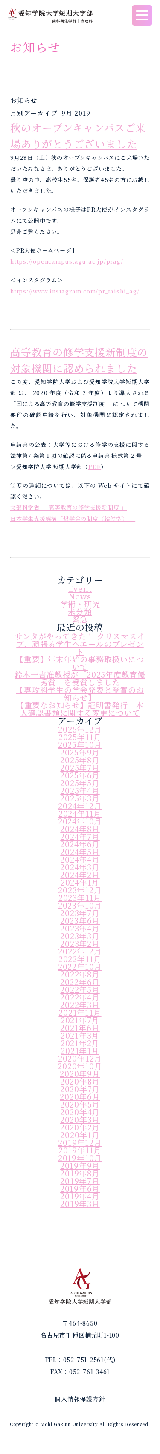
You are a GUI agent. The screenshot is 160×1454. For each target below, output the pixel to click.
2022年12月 (80, 951)
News (80, 596)
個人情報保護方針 (80, 1398)
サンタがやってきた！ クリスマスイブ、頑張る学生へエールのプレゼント (80, 643)
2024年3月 (79, 866)
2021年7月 (80, 1019)
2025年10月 (80, 744)
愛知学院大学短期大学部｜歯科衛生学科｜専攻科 (50, 15)
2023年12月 (80, 889)
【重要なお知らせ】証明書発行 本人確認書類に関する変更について (80, 708)
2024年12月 (80, 805)
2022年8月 (79, 974)
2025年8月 (79, 759)
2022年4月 (79, 996)
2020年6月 (80, 1096)
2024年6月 (80, 843)
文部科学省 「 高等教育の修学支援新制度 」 (68, 507)
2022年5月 (79, 989)
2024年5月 (79, 851)
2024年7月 (79, 836)
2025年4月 (79, 790)
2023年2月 (79, 943)
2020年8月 (80, 1081)
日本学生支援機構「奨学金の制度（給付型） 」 (72, 518)
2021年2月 (80, 1042)
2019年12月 (80, 1142)
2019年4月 (79, 1195)
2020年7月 (80, 1088)
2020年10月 (80, 1065)
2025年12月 (80, 729)
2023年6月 (80, 920)
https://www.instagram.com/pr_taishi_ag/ (74, 291)
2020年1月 (79, 1134)
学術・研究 (80, 603)
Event (80, 588)
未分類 (80, 611)
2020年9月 (80, 1073)
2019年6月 (80, 1188)
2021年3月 (80, 1035)
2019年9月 (80, 1165)
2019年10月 (80, 1157)
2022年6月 (80, 981)
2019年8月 (79, 1173)
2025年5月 (79, 782)
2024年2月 (79, 874)
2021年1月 (80, 1050)
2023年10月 (80, 905)
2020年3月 (80, 1119)
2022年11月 (80, 958)
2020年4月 (80, 1111)
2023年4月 (79, 928)
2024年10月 (80, 820)
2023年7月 (79, 912)
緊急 (80, 619)
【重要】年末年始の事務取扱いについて (80, 662)
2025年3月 (79, 798)
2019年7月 (79, 1180)
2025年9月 (80, 752)
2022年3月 (79, 1004)
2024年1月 (80, 882)
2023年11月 (80, 897)
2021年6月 (79, 1027)
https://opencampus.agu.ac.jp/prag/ (66, 261)
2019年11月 (80, 1150)
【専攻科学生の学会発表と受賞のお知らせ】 (80, 693)
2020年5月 (80, 1104)
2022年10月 (80, 966)
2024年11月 (80, 813)
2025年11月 (80, 736)
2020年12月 (80, 1058)
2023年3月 (79, 935)
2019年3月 (79, 1203)
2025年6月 (80, 775)
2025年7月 (79, 767)
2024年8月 (79, 828)
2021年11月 (79, 1012)
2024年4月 (79, 859)
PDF (94, 467)
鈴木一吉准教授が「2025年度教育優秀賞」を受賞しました (80, 678)
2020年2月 (80, 1127)
